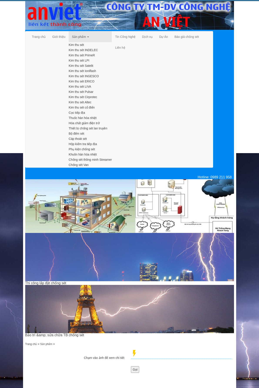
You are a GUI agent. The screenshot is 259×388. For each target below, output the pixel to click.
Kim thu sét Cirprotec (83, 97)
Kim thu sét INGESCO (84, 76)
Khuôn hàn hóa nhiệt (83, 154)
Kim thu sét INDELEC (83, 50)
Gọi (135, 369)
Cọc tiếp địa (77, 112)
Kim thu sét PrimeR (82, 55)
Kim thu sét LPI (79, 60)
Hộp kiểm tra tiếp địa (83, 144)
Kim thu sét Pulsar (81, 92)
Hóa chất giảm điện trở (84, 123)
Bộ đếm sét (76, 133)
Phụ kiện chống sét (82, 149)
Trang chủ (31, 344)
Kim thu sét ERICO (81, 81)
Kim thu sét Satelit (81, 65)
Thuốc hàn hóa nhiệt (83, 118)
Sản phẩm (46, 344)
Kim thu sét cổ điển (82, 107)
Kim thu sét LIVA (80, 86)
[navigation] (39, 36)
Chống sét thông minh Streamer (90, 159)
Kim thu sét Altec (80, 102)
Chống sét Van (79, 165)
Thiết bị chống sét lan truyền (88, 128)
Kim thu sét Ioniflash (82, 71)
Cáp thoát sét (78, 138)
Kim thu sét (76, 45)
